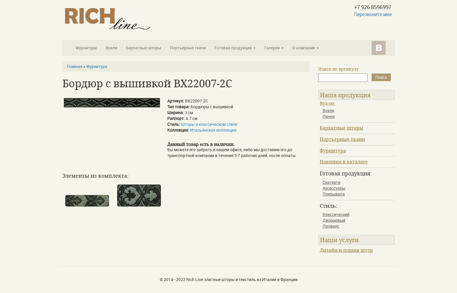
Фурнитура (86, 47)
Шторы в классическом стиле (209, 124)
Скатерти (331, 182)
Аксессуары (334, 188)
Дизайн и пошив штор (346, 250)
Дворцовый (334, 220)
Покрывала (334, 194)
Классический (336, 214)
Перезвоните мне (373, 14)
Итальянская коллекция (213, 130)
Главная (74, 66)
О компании (305, 47)
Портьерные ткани (188, 47)
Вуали (111, 47)
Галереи (274, 47)
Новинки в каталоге (344, 162)
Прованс (331, 226)
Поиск (381, 77)
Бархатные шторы (143, 47)
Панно (329, 116)
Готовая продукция (235, 47)
